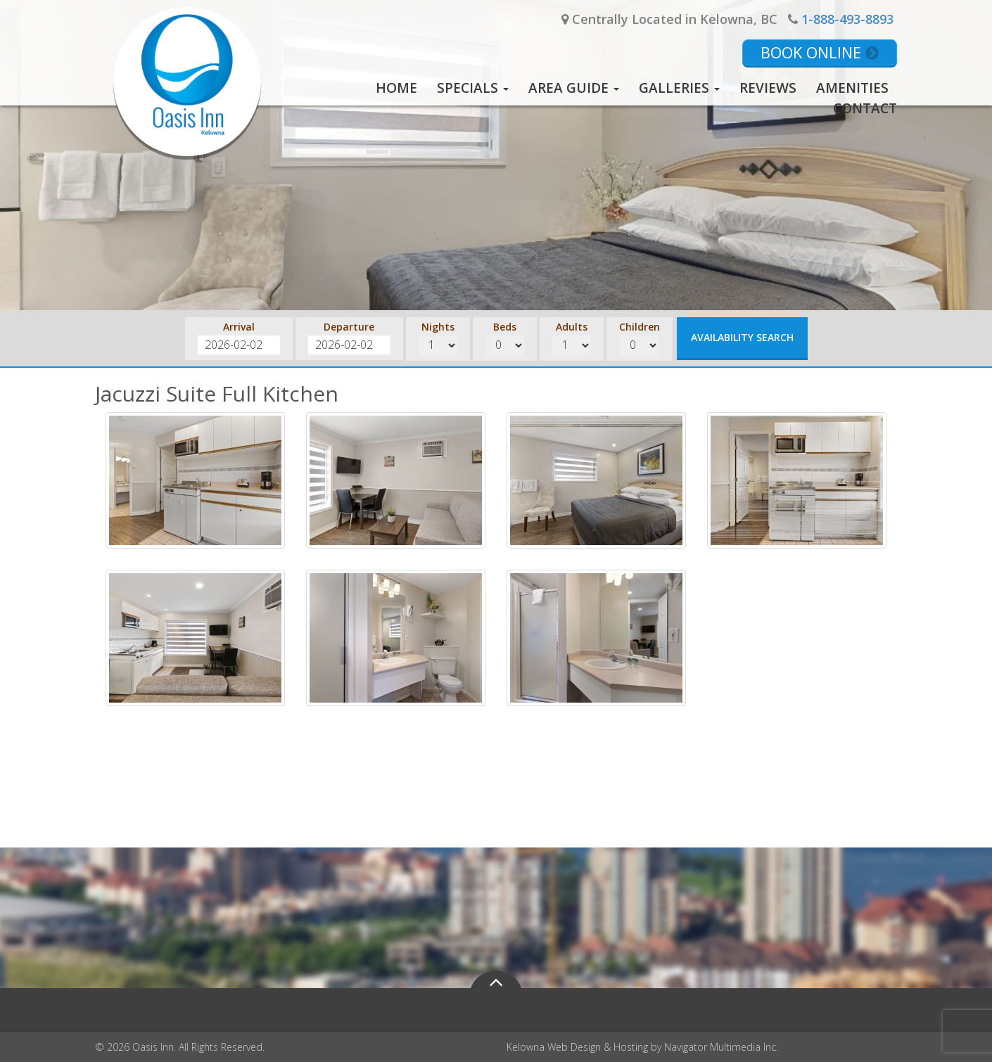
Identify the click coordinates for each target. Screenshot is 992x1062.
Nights (437, 326)
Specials (473, 88)
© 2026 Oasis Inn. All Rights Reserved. (180, 1047)
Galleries (679, 88)
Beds (504, 326)
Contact (865, 108)
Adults (571, 326)
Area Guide (573, 88)
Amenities (852, 88)
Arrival (239, 326)
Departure (349, 326)
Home (396, 88)
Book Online (820, 52)
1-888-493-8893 (847, 19)
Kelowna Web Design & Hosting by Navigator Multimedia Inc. (642, 1047)
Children (639, 326)
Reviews (767, 88)
